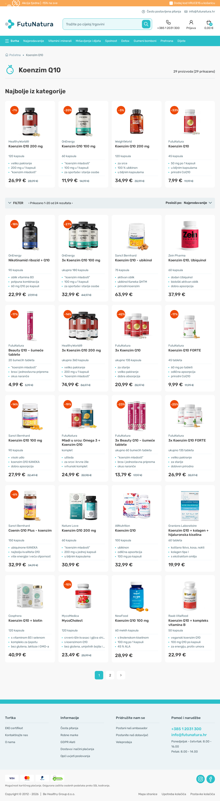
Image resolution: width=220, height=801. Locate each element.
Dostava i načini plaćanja (77, 749)
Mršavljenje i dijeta (88, 41)
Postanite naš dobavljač (132, 735)
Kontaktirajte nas (16, 735)
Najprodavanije (33, 41)
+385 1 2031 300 (186, 729)
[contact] (168, 24)
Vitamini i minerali (60, 41)
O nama (10, 742)
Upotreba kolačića (174, 794)
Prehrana (167, 41)
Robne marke (69, 735)
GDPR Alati (67, 742)
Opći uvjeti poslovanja (75, 756)
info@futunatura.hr (199, 11)
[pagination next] (121, 675)
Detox (125, 41)
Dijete (181, 41)
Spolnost (111, 41)
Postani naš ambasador (131, 728)
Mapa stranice (147, 794)
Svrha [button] (12, 41)
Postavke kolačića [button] (202, 794)
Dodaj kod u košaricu (194, 3)
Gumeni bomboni (145, 41)
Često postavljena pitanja (161, 11)
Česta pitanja (69, 728)
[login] (191, 24)
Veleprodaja (124, 742)
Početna (13, 55)
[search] (107, 24)
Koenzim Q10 (34, 55)
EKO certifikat (14, 728)
